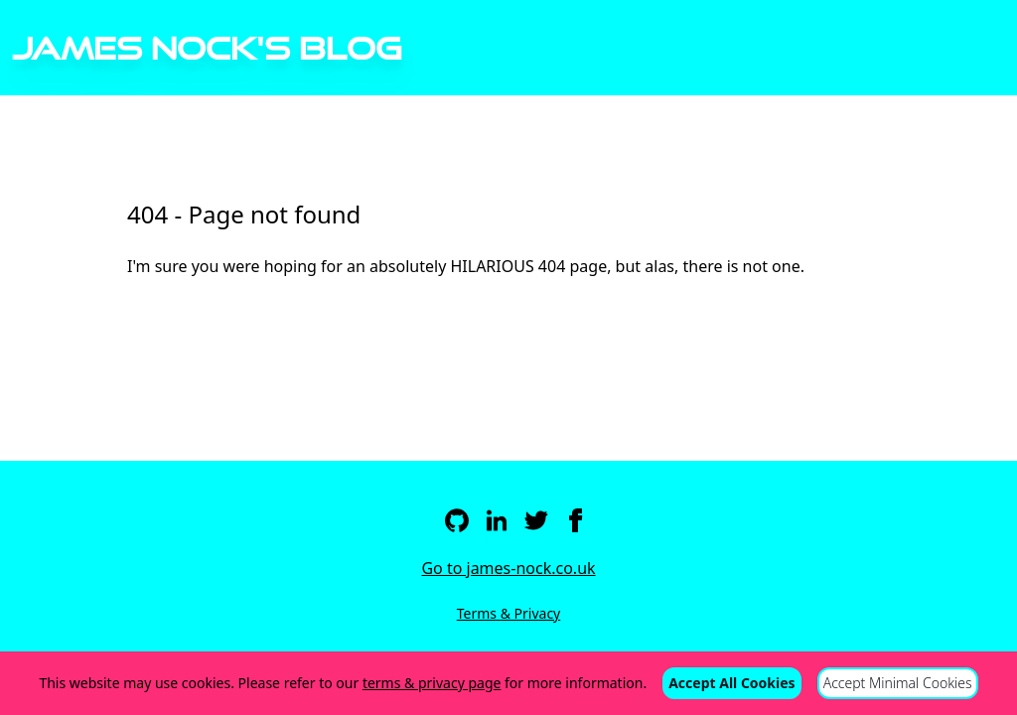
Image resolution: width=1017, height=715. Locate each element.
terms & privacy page (432, 682)
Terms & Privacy (509, 613)
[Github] (457, 520)
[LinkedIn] (496, 520)
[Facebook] (576, 520)
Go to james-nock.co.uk (508, 568)
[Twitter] (536, 520)
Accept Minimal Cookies (897, 682)
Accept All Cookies (731, 682)
